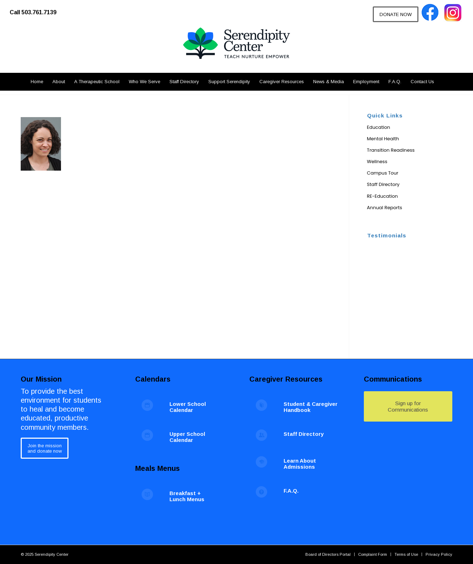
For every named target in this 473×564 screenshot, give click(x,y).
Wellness (377, 161)
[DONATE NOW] (395, 14)
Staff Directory (383, 184)
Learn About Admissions (300, 464)
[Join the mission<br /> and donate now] (44, 448)
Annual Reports (384, 207)
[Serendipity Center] (236, 49)
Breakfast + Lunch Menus (186, 496)
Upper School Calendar (187, 437)
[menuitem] (36, 9)
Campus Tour (382, 173)
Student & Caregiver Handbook (310, 407)
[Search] (443, 82)
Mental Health (383, 138)
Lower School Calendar (187, 407)
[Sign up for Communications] (408, 406)
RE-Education (382, 196)
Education (378, 127)
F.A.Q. (291, 491)
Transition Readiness (391, 150)
